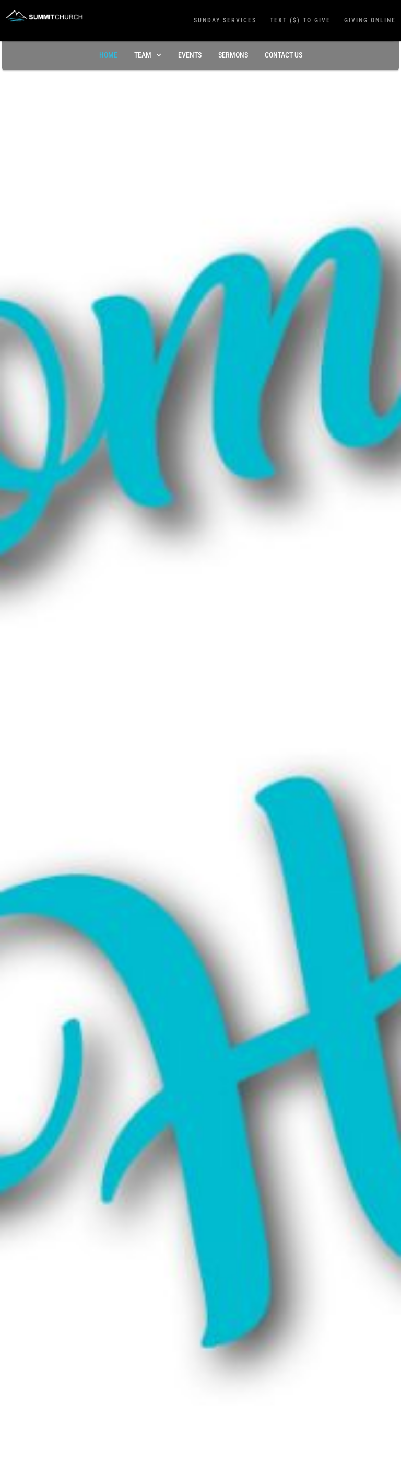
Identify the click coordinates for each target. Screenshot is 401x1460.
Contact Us (283, 55)
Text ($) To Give (300, 20)
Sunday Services (225, 20)
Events (190, 55)
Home (108, 55)
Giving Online (370, 20)
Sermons (233, 55)
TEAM (147, 55)
